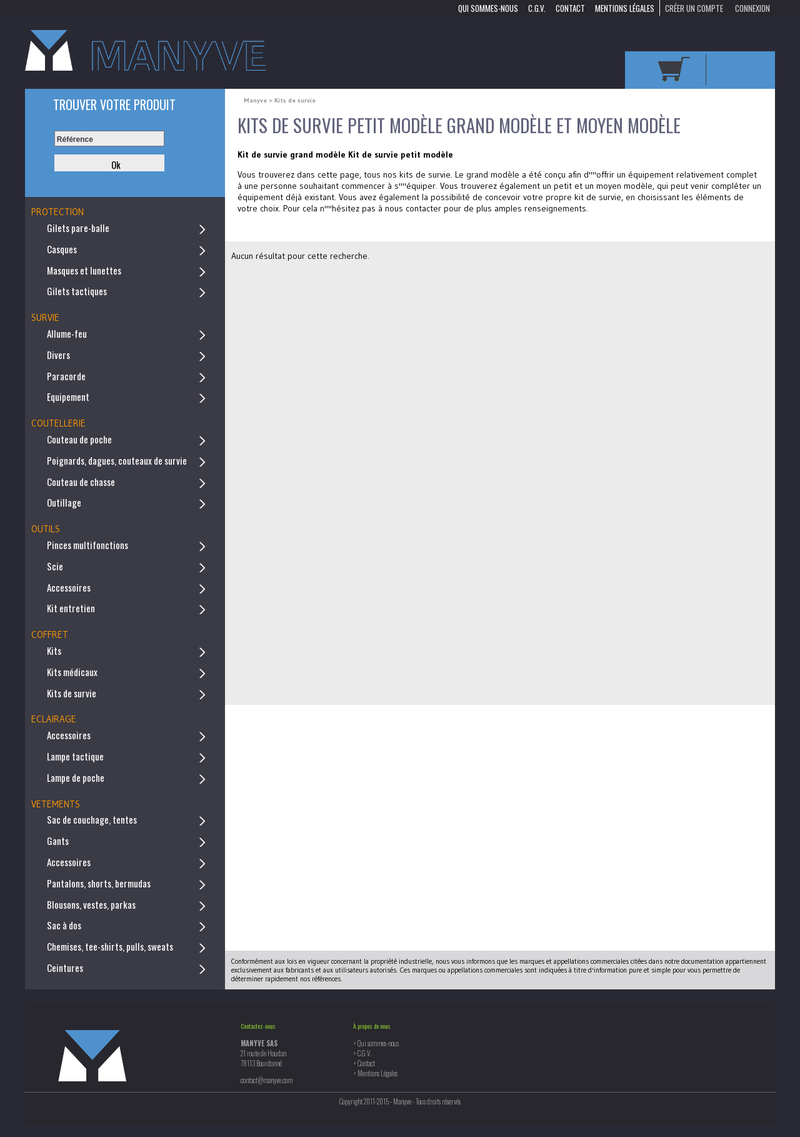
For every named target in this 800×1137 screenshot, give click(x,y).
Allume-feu (67, 333)
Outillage (64, 502)
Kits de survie (71, 693)
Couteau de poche (79, 439)
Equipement (68, 396)
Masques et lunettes (84, 270)
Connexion (752, 7)
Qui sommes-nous (488, 7)
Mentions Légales (624, 7)
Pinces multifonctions (87, 545)
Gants (58, 840)
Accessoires (69, 587)
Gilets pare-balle (78, 228)
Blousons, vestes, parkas (91, 904)
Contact (570, 7)
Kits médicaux (72, 672)
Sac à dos (64, 925)
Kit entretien (71, 608)
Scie (55, 566)
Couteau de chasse (81, 481)
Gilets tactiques (77, 291)
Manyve (256, 100)
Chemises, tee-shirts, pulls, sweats (110, 946)
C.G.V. (537, 7)
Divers (58, 354)
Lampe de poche (75, 777)
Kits (54, 650)
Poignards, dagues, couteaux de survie (117, 460)
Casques (62, 249)
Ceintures (65, 967)
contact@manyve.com (266, 1080)
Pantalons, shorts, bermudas (99, 883)
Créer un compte (694, 7)
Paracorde (66, 376)
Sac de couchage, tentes (92, 819)
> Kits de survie (292, 100)
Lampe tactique (75, 756)
